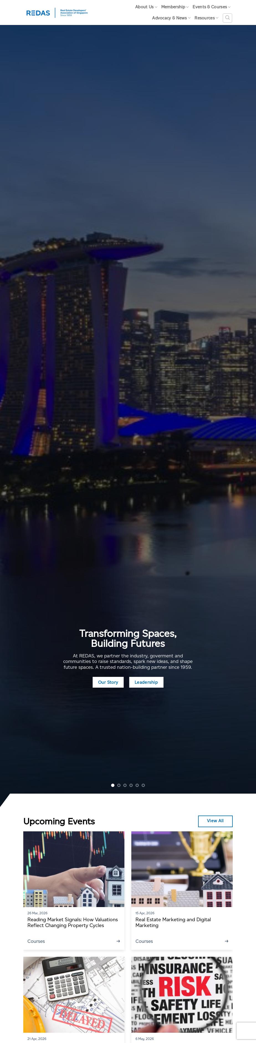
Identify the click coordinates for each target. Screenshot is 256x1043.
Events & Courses (212, 7)
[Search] (227, 18)
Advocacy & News (171, 18)
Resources (206, 18)
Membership (175, 7)
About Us (146, 7)
